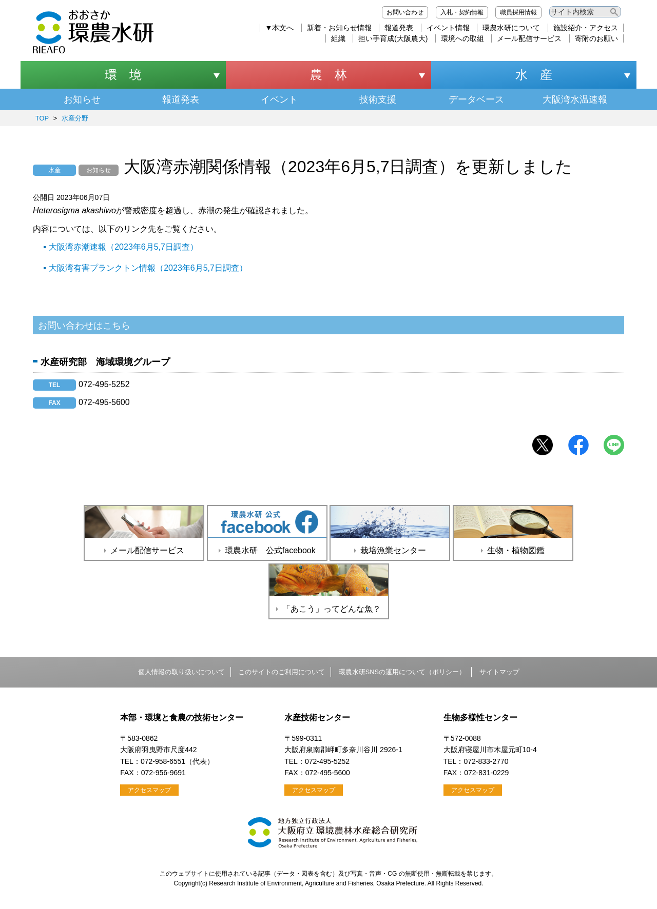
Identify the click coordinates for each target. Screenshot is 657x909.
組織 (338, 38)
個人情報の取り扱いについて (181, 672)
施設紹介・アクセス (585, 28)
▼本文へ (279, 28)
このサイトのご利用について (281, 672)
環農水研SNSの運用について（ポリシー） (402, 672)
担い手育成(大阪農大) (393, 38)
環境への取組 (462, 38)
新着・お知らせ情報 (339, 28)
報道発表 (398, 28)
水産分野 (75, 118)
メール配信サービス (529, 38)
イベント (279, 99)
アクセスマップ (149, 790)
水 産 (533, 75)
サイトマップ (499, 672)
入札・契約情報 (462, 12)
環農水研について (511, 28)
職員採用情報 (518, 12)
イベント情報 (448, 28)
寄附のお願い (596, 38)
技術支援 (377, 99)
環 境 (123, 75)
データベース (476, 99)
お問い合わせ (405, 12)
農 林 (328, 75)
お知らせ (82, 99)
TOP (42, 118)
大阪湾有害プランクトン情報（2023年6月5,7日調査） (148, 268)
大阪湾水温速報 (575, 99)
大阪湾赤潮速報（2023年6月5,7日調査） (123, 247)
